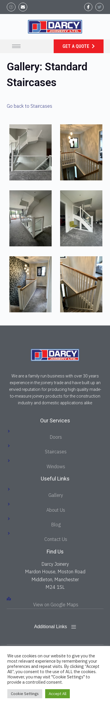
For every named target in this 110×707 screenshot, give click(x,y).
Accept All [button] (57, 693)
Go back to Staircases (29, 106)
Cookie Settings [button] (25, 693)
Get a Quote (76, 46)
